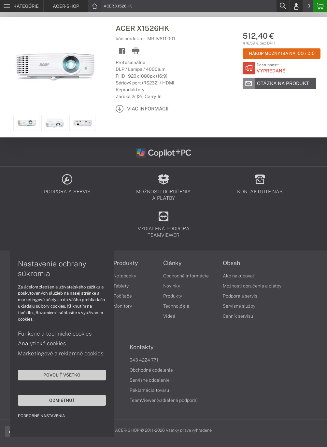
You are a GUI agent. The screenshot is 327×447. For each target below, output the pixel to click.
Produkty (125, 263)
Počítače (122, 296)
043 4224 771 (144, 360)
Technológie (176, 306)
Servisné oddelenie (150, 380)
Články (172, 263)
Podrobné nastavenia (41, 416)
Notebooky (124, 275)
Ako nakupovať (238, 275)
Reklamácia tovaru (149, 390)
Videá (169, 316)
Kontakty (142, 347)
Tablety (121, 285)
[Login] (296, 6)
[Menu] (21, 6)
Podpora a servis (240, 296)
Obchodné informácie (186, 275)
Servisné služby (239, 306)
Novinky (171, 285)
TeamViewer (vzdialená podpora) (164, 400)
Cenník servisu (238, 316)
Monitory (122, 306)
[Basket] (320, 6)
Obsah (231, 263)
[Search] (282, 6)
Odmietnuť (62, 400)
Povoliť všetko (61, 374)
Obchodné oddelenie (151, 370)
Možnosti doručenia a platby (252, 285)
